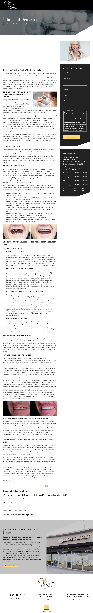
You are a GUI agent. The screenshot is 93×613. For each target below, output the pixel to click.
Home (9, 24)
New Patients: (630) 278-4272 (74, 162)
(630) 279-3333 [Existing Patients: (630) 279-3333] (77, 596)
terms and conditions (69, 130)
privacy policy (78, 128)
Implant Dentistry (30, 24)
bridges (35, 124)
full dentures (29, 127)
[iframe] (30, 54)
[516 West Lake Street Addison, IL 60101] (75, 158)
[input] (75, 72)
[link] (10, 5)
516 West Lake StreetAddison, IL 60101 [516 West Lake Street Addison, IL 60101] (46, 595)
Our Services (17, 24)
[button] (71, 137)
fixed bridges (17, 106)
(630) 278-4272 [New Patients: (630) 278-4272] (77, 594)
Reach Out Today (10, 565)
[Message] (75, 103)
